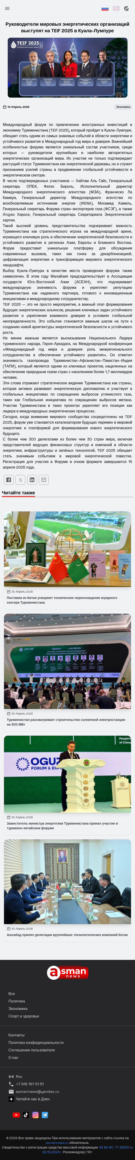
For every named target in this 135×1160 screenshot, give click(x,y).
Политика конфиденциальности (36, 1042)
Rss (15, 1076)
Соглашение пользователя (31, 1050)
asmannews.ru (57, 1143)
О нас (13, 1057)
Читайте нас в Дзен (28, 1099)
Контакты (16, 1035)
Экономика (18, 1008)
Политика (16, 1001)
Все (11, 993)
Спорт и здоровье (23, 1016)
